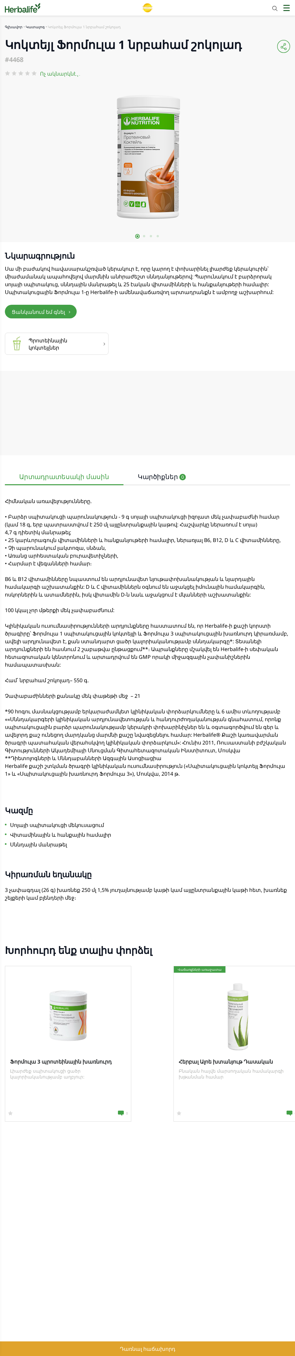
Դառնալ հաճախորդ (147, 1348)
